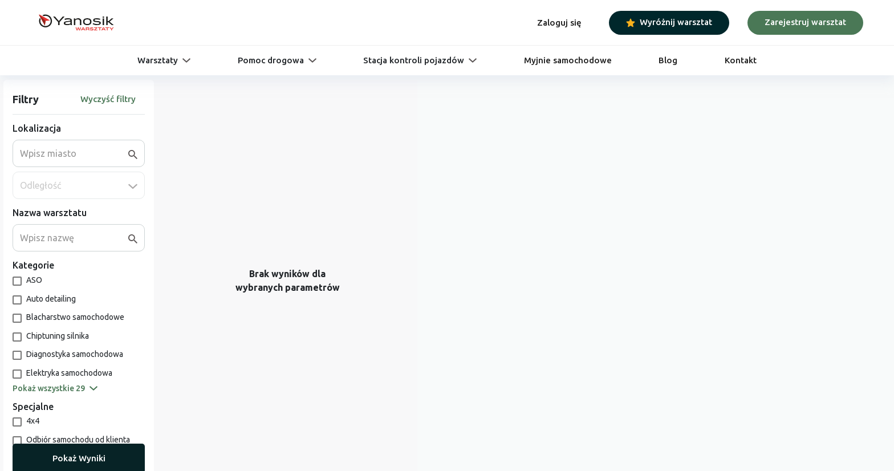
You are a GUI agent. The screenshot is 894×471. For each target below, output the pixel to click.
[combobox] (74, 153)
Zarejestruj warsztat (805, 22)
